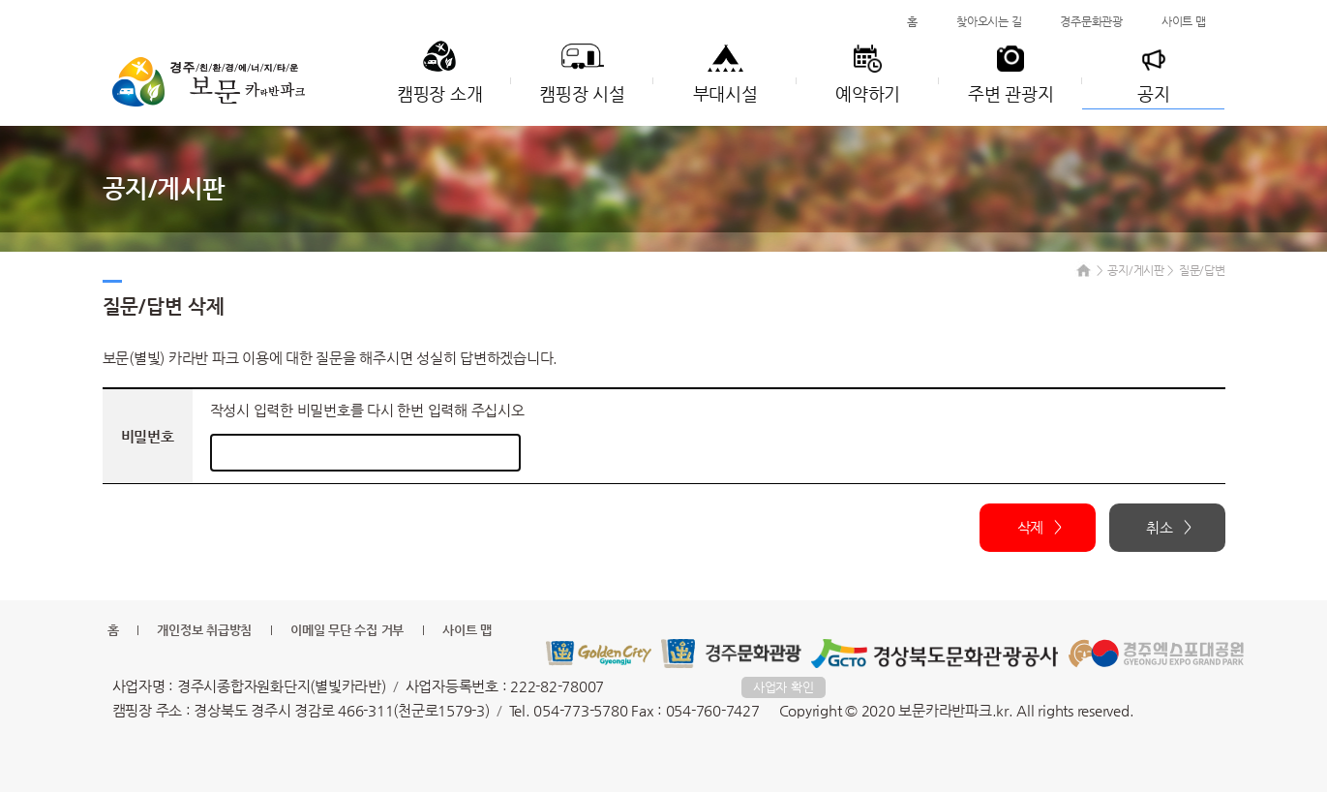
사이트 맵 (1183, 21)
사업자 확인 (783, 687)
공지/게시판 (1135, 270)
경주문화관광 (1091, 21)
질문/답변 (1202, 270)
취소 (1159, 527)
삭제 (1030, 527)
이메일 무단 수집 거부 (347, 630)
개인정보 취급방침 (204, 630)
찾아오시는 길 (988, 21)
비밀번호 (147, 436)
